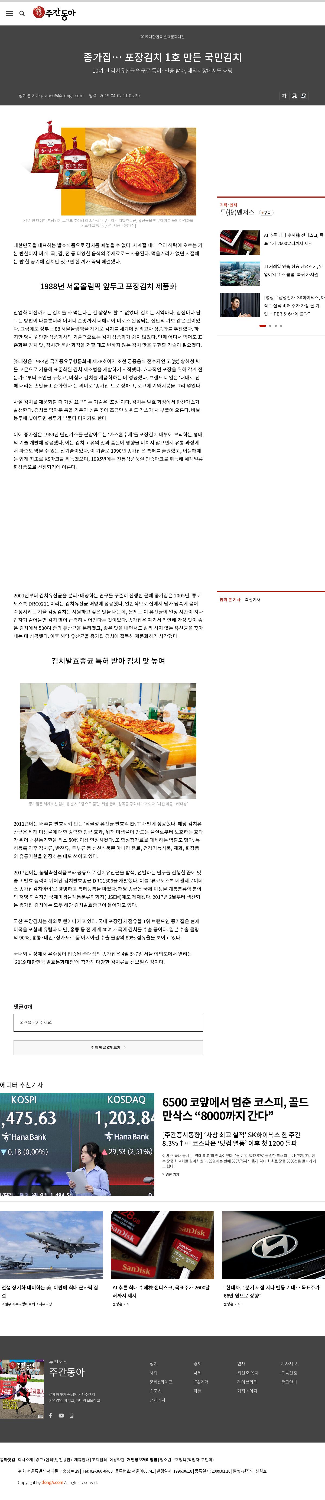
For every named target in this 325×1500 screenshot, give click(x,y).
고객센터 (99, 1460)
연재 (241, 1363)
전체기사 (158, 1400)
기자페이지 (247, 1391)
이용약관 (117, 1460)
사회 (154, 1373)
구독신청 (289, 1373)
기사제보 (289, 1363)
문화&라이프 (161, 1382)
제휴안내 (81, 1460)
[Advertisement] (51, 530)
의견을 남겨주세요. (36, 1022)
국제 (197, 1373)
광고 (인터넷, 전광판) (53, 1460)
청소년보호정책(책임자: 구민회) (187, 1460)
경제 (197, 1363)
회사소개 (25, 1460)
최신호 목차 (248, 1373)
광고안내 (289, 1382)
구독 (267, 212)
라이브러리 (247, 1382)
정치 (154, 1363)
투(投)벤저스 (237, 212)
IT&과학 (200, 1382)
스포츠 (156, 1391)
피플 (197, 1391)
